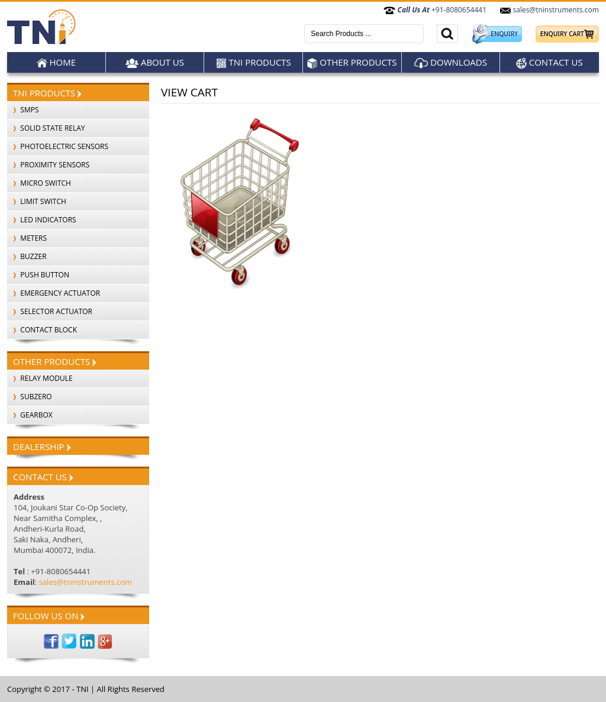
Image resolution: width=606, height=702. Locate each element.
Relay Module (40, 378)
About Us (154, 62)
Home (56, 62)
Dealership (42, 446)
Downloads (450, 62)
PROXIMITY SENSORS (48, 165)
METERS (27, 238)
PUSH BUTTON (38, 275)
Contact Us (549, 62)
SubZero (29, 397)
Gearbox (30, 415)
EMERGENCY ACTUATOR (53, 293)
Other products (352, 62)
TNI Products (253, 62)
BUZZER (27, 256)
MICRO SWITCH (39, 183)
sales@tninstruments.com (549, 10)
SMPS (23, 110)
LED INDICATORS (41, 220)
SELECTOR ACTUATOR (49, 311)
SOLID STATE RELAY (46, 128)
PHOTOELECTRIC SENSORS (57, 146)
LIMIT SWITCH (36, 201)
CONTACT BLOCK (42, 330)
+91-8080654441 (434, 10)
